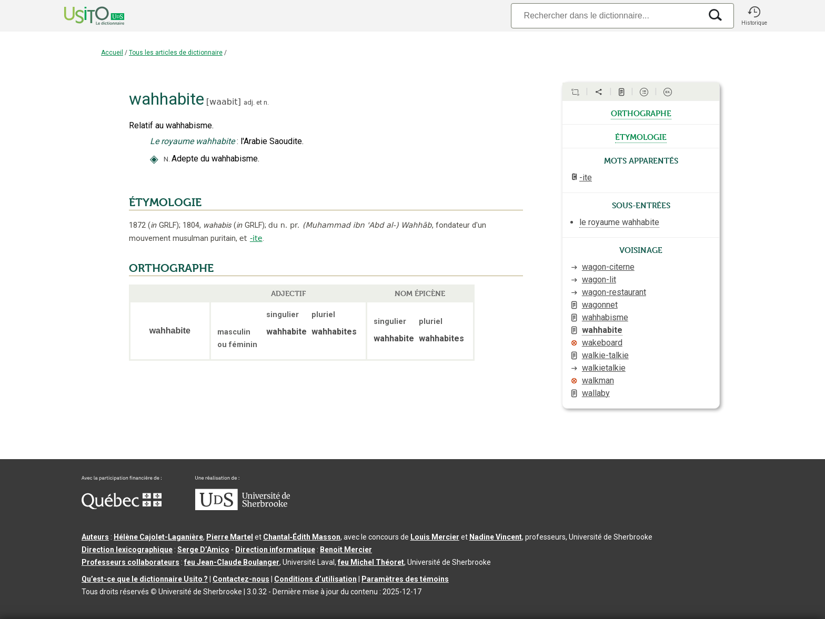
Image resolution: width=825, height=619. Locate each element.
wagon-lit (599, 280)
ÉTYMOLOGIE (165, 202)
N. (167, 159)
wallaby (596, 393)
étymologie (641, 136)
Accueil (112, 52)
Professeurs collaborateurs (130, 562)
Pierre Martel (229, 537)
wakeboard (602, 343)
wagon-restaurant (614, 292)
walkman (598, 380)
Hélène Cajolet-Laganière (158, 537)
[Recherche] (606, 15)
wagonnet (600, 305)
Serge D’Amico (203, 549)
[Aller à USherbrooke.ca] (242, 507)
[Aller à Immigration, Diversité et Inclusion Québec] (122, 506)
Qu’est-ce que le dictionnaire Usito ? (145, 579)
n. (266, 102)
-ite (256, 238)
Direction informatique (275, 549)
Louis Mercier (434, 537)
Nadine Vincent (495, 537)
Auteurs (95, 537)
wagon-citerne (608, 267)
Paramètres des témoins (405, 579)
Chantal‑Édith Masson (301, 537)
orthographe (641, 112)
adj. (249, 102)
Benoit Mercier (346, 549)
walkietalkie (604, 368)
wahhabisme (605, 317)
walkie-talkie (605, 355)
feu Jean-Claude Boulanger (231, 562)
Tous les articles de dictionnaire (176, 52)
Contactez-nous (241, 579)
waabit (223, 102)
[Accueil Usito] (82, 16)
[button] (754, 16)
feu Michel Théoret (371, 562)
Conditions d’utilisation (315, 579)
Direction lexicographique (127, 549)
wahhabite (602, 330)
